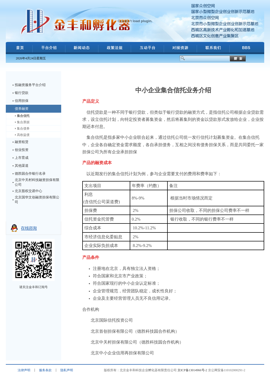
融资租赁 (21, 142)
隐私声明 (66, 370)
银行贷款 (21, 93)
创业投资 (21, 150)
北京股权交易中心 (28, 191)
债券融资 (21, 109)
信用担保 (21, 101)
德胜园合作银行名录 (30, 173)
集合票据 (23, 122)
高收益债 (23, 135)
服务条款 (45, 370)
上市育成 (21, 158)
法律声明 (24, 370)
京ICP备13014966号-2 (192, 370)
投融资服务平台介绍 (30, 85)
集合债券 (23, 128)
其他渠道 (21, 166)
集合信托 (23, 116)
